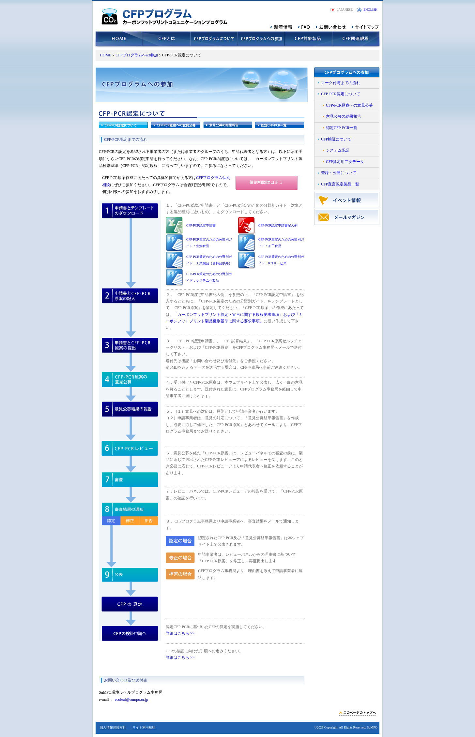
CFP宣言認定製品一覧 (340, 184)
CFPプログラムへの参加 (136, 55)
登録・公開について (338, 172)
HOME (105, 55)
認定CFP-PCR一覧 (341, 127)
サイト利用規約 (143, 727)
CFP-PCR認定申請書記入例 (278, 225)
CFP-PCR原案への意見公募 (349, 105)
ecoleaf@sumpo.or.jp (131, 699)
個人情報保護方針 (113, 727)
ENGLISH (370, 9)
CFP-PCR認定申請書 (201, 225)
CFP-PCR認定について (340, 94)
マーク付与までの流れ (340, 83)
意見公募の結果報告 (343, 116)
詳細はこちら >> (180, 633)
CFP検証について (336, 139)
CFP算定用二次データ (345, 161)
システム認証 (337, 150)
